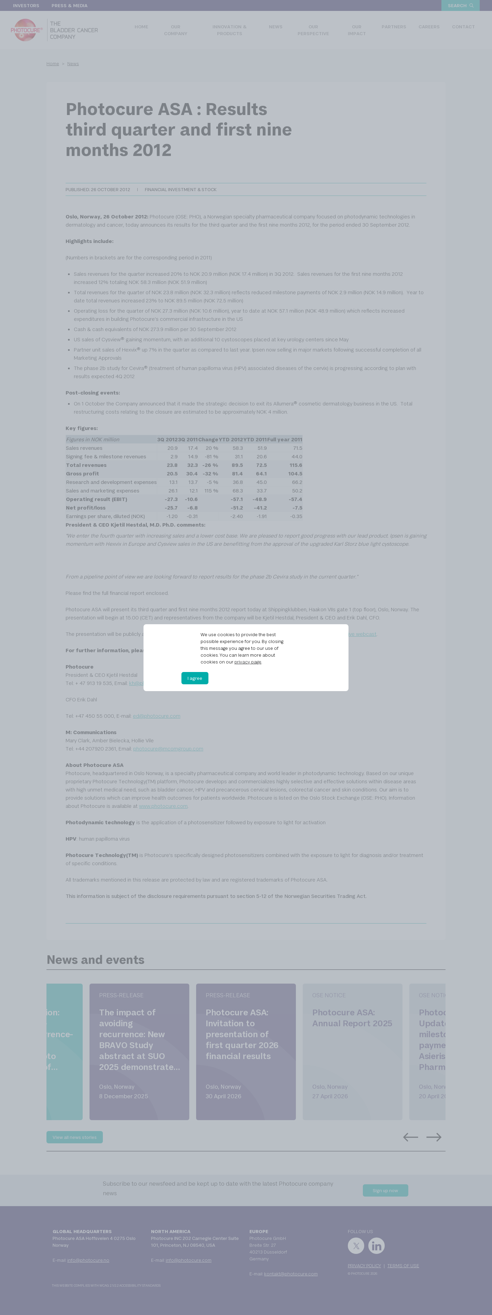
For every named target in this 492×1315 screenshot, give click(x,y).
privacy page (247, 662)
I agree (195, 678)
